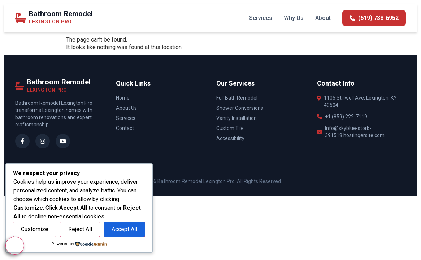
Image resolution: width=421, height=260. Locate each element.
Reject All (80, 229)
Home (123, 98)
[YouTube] (63, 141)
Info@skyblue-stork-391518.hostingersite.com (355, 131)
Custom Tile (230, 128)
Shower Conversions (239, 108)
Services (260, 17)
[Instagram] (42, 141)
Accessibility (230, 138)
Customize (34, 229)
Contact (125, 128)
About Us (126, 108)
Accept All (124, 229)
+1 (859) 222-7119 (346, 117)
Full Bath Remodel (236, 98)
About (323, 17)
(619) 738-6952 (374, 17)
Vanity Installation (236, 118)
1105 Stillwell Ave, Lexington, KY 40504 (360, 101)
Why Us (294, 17)
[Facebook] (22, 141)
